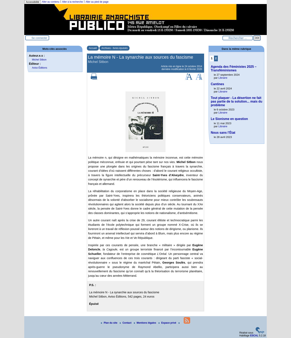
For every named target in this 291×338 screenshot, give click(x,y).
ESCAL (254, 335)
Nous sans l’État (223, 132)
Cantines (217, 84)
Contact (126, 322)
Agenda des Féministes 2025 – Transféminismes (233, 68)
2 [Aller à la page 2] (216, 58)
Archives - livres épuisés (114, 48)
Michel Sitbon (39, 59)
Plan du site (109, 322)
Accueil (93, 48)
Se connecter (39, 37)
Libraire (222, 77)
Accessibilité (32, 2)
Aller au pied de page (96, 1)
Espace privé (167, 322)
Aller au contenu (50, 1)
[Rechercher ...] (237, 38)
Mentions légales (145, 322)
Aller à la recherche (72, 1)
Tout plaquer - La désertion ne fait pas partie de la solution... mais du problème (236, 101)
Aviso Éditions (39, 67)
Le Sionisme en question (229, 119)
